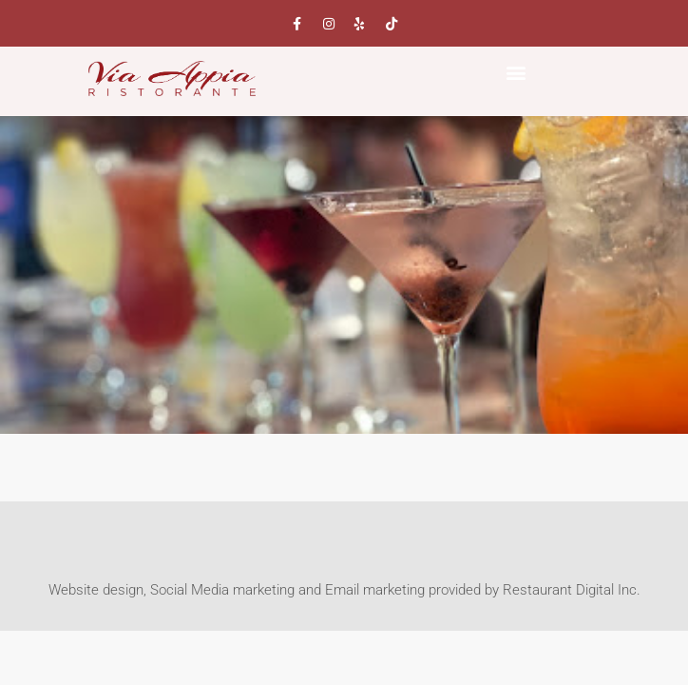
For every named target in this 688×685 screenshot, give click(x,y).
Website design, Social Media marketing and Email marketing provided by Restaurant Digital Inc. (344, 589)
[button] (516, 72)
